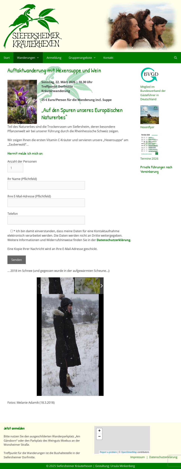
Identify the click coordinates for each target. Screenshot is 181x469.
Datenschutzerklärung (113, 240)
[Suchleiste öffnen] (175, 57)
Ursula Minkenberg (122, 466)
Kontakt (108, 57)
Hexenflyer (149, 125)
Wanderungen (30, 57)
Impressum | (139, 457)
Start (7, 57)
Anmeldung (54, 57)
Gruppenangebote (84, 57)
